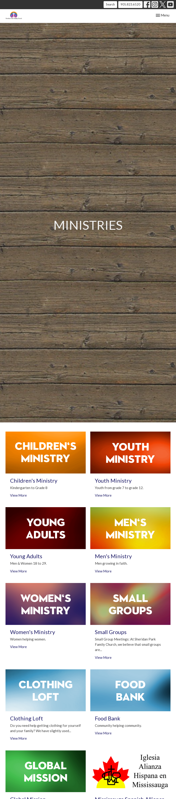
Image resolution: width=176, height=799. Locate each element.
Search (110, 4)
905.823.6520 (130, 4)
